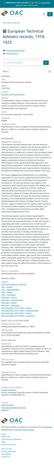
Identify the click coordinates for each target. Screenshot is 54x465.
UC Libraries (47, 427)
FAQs (3, 442)
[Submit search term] (46, 63)
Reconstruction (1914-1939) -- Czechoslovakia (19, 310)
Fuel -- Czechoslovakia (10, 289)
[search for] (24, 63)
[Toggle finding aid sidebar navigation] (27, 71)
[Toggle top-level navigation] (44, 14)
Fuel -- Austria (7, 287)
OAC (12, 13)
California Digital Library (24, 429)
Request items (12, 53)
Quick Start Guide (8, 444)
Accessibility (6, 454)
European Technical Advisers (13, 94)
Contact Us (5, 457)
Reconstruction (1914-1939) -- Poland (16, 313)
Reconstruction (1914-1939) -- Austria (16, 308)
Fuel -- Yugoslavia (8, 295)
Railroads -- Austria (9, 297)
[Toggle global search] (50, 14)
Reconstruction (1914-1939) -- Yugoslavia (17, 316)
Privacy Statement (8, 451)
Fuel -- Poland (6, 292)
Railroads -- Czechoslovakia (12, 300)
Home (3, 434)
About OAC (5, 436)
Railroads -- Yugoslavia (10, 305)
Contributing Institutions (11, 439)
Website (4, 410)
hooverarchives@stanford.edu (13, 407)
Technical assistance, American (14, 284)
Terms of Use (6, 449)
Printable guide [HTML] (15, 50)
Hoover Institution (12, 23)
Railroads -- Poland (9, 302)
